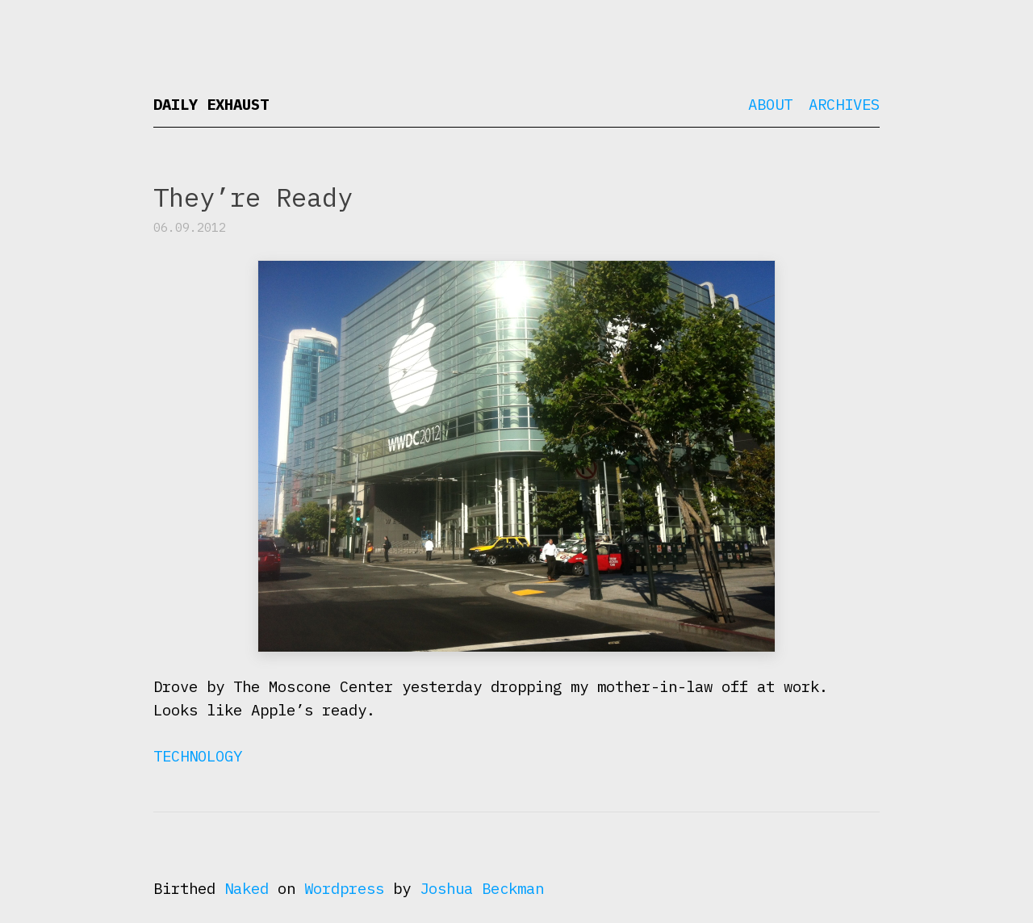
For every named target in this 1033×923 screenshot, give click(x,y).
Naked (246, 888)
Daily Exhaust (211, 104)
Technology (197, 756)
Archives (844, 104)
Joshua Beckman (482, 888)
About (770, 104)
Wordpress (344, 888)
